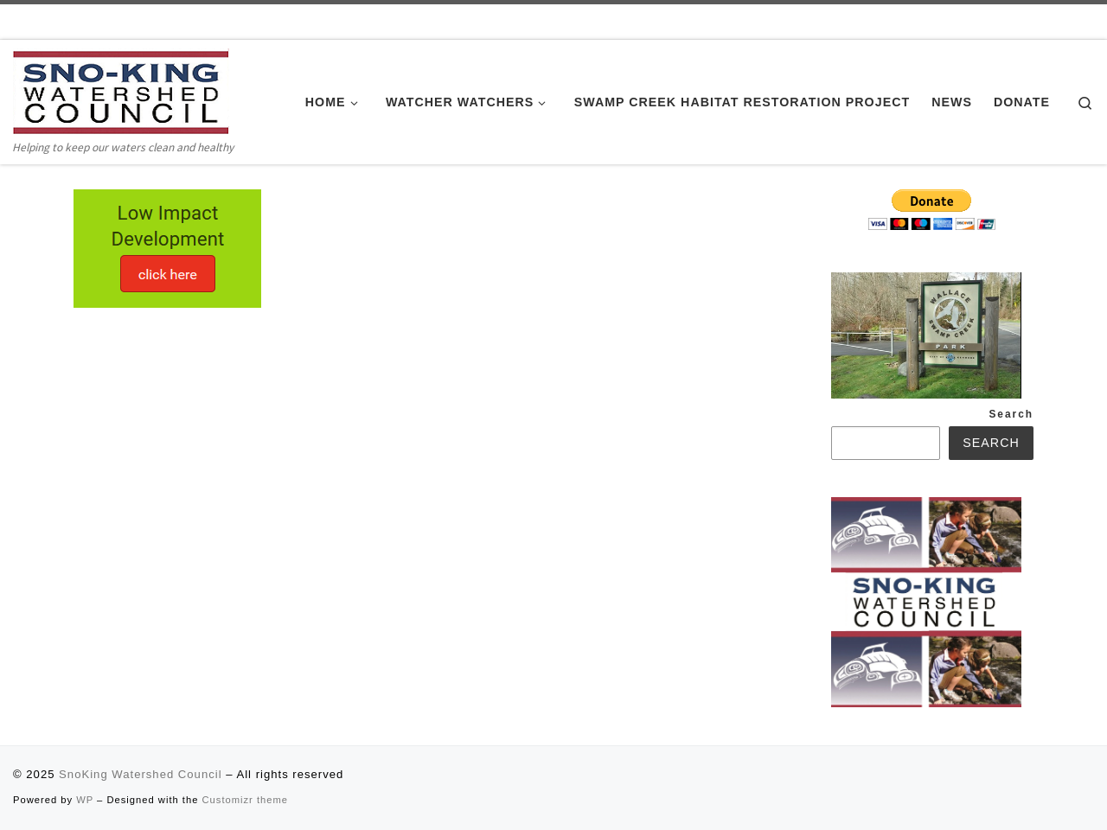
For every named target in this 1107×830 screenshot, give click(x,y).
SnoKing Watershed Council (140, 774)
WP (84, 800)
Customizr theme (245, 800)
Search (1011, 414)
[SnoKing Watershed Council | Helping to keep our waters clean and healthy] (121, 91)
